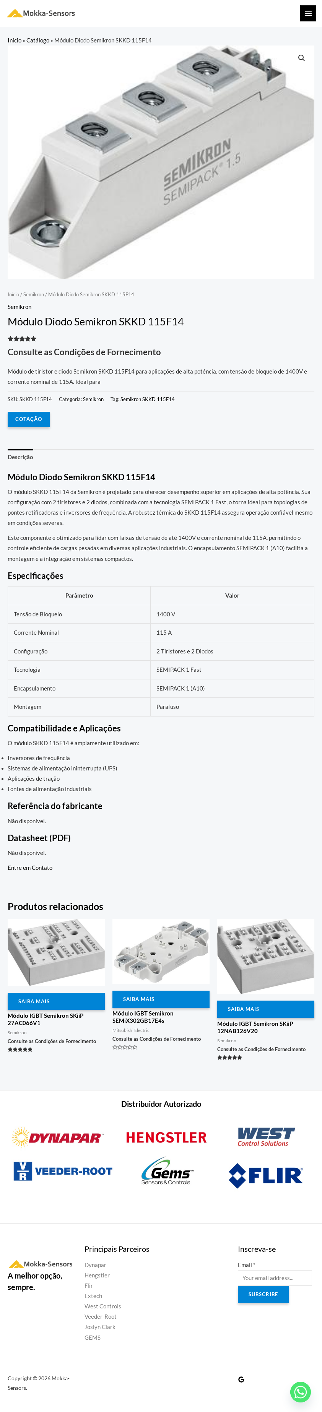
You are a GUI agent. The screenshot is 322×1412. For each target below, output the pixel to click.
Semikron (33, 294)
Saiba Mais (34, 1001)
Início (14, 40)
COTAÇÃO (28, 419)
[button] (302, 58)
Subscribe (263, 1294)
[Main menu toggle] (308, 13)
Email (246, 1265)
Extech (93, 1296)
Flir (89, 1285)
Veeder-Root (101, 1316)
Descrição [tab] (20, 457)
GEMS (93, 1337)
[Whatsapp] (300, 1392)
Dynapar (95, 1265)
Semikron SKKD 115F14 (147, 399)
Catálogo (37, 40)
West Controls (103, 1306)
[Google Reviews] (241, 1379)
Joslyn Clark (100, 1327)
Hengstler (97, 1275)
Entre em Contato (30, 867)
